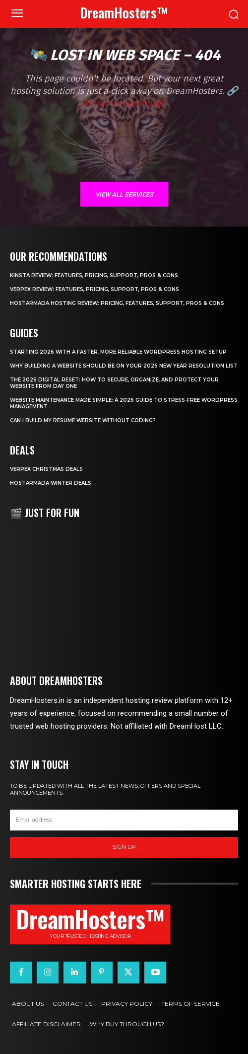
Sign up (124, 846)
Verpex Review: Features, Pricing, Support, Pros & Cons (94, 289)
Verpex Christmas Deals (46, 469)
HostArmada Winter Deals (50, 483)
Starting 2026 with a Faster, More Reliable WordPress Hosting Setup (118, 352)
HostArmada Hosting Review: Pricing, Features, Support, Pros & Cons (117, 303)
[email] (124, 820)
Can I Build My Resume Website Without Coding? (83, 420)
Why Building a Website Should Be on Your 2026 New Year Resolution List (124, 366)
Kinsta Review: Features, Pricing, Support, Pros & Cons (94, 275)
